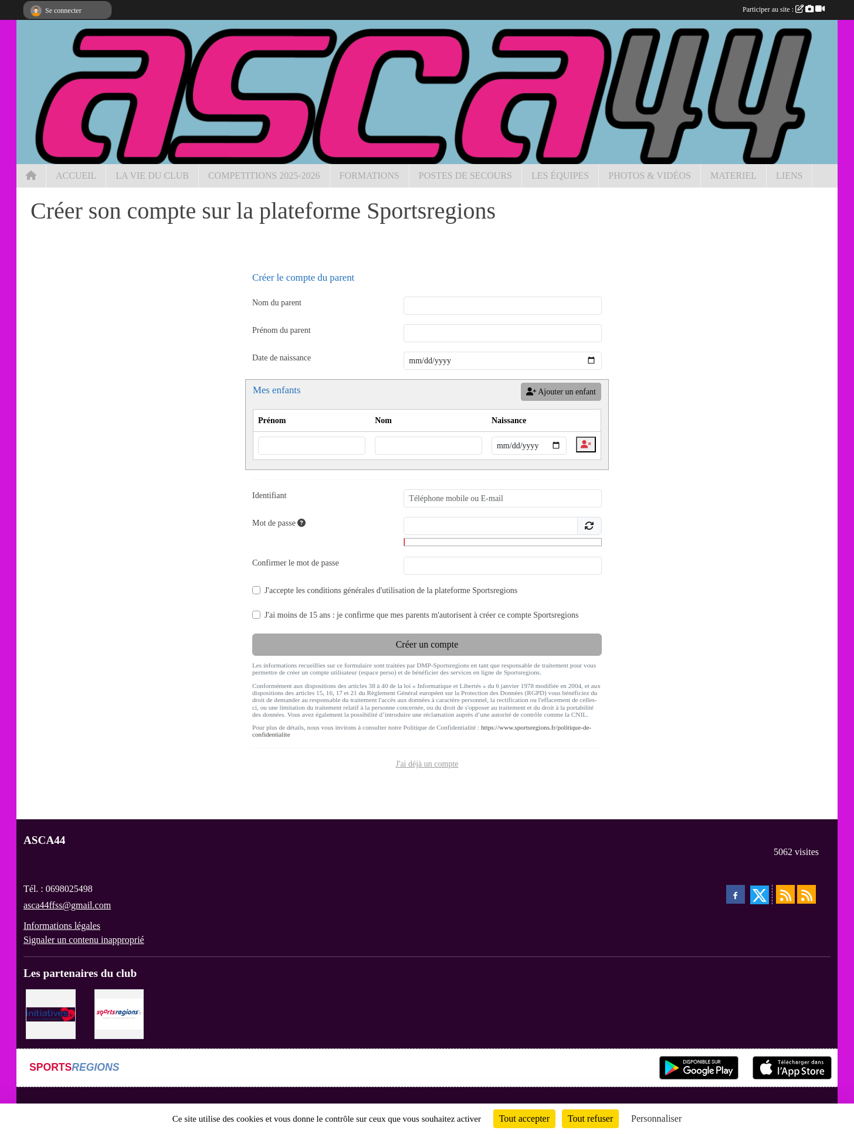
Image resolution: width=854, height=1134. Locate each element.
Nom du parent (276, 302)
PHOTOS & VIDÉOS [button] (649, 176)
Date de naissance (281, 357)
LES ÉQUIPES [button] (560, 176)
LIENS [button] (789, 176)
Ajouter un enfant (561, 391)
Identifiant (269, 495)
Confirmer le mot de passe (295, 563)
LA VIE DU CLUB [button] (152, 176)
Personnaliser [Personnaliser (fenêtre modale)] (656, 1118)
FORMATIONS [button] (369, 176)
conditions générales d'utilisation (361, 590)
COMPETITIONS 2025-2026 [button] (264, 176)
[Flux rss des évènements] (806, 894)
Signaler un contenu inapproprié (83, 940)
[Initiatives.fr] (51, 1013)
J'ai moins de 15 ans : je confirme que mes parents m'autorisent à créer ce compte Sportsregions (421, 615)
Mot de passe (279, 523)
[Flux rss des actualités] (785, 894)
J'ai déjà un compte (426, 764)
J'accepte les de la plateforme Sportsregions (391, 590)
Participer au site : (784, 9)
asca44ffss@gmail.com (67, 905)
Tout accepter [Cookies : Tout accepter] (524, 1118)
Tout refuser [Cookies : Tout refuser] (591, 1118)
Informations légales (61, 926)
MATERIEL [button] (733, 176)
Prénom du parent (281, 330)
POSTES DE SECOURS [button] (465, 176)
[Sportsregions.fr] (119, 1013)
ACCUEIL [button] (76, 176)
